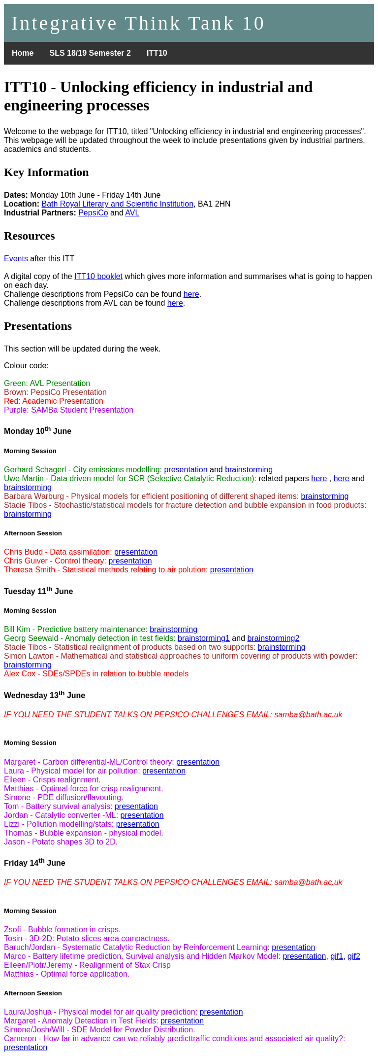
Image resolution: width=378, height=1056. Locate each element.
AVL (132, 213)
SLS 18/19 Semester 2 (89, 53)
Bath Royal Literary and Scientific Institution (117, 204)
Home (22, 53)
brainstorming (249, 469)
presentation (185, 469)
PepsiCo (93, 213)
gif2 (353, 956)
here (191, 294)
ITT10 (157, 53)
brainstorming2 (274, 638)
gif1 (336, 956)
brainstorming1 (204, 638)
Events (16, 258)
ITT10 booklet (98, 276)
